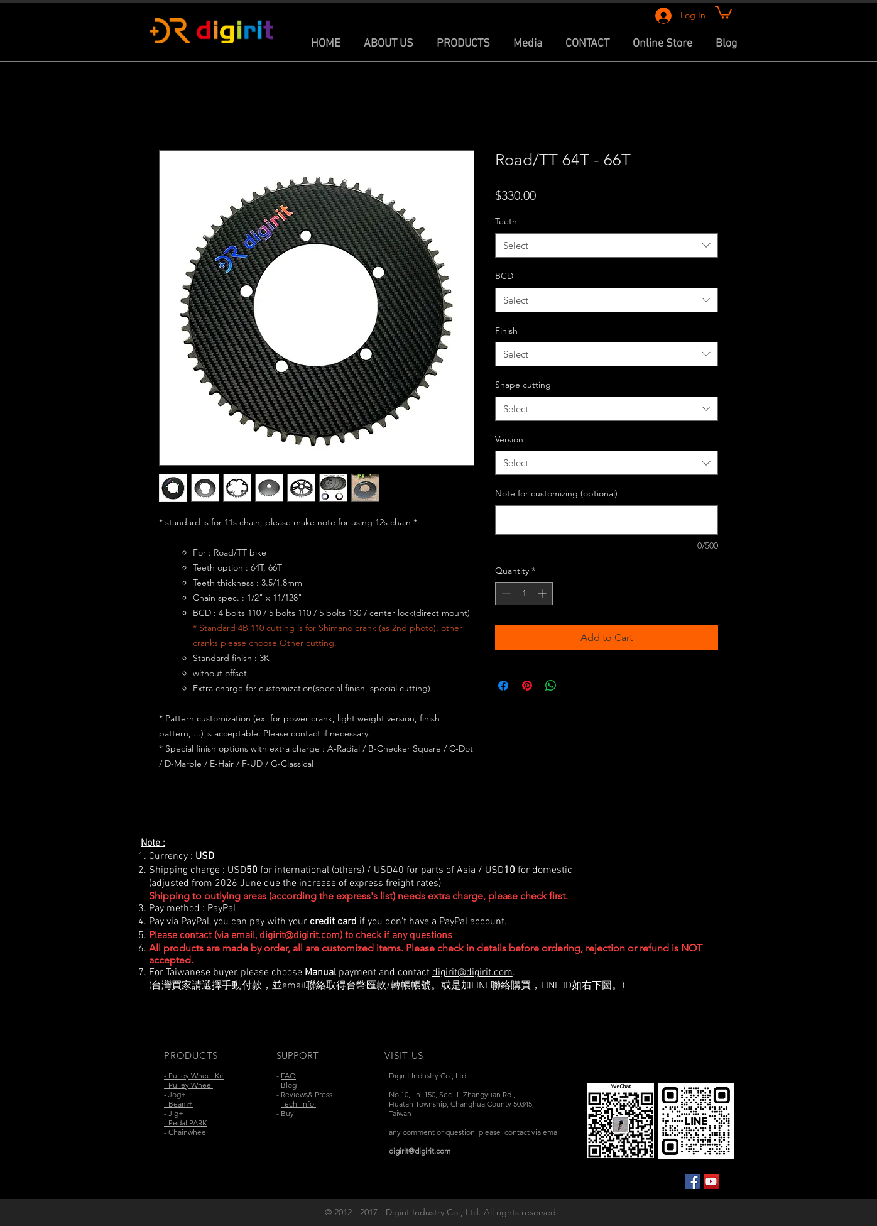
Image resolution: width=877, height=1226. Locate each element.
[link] (723, 11)
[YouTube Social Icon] (711, 1181)
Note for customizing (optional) (556, 493)
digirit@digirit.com (299, 935)
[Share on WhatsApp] (550, 685)
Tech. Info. (298, 1103)
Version (509, 439)
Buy (287, 1113)
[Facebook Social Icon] (692, 1181)
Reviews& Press (306, 1094)
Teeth (506, 221)
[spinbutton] (524, 594)
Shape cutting (523, 384)
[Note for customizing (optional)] (606, 520)
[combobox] (606, 245)
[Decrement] (505, 594)
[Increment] (543, 594)
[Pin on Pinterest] (527, 685)
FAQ (288, 1075)
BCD (504, 276)
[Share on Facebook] (503, 685)
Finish (506, 330)
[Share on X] (574, 685)
